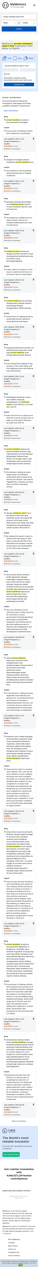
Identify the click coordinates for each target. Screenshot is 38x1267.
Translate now (19, 84)
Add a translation (11, 111)
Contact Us (12, 1249)
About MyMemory (14, 1239)
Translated (13, 1252)
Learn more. (32, 1263)
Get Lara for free (11, 1154)
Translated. (6, 1233)
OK (21, 1265)
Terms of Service (14, 1255)
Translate (11, 1242)
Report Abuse (12, 1246)
